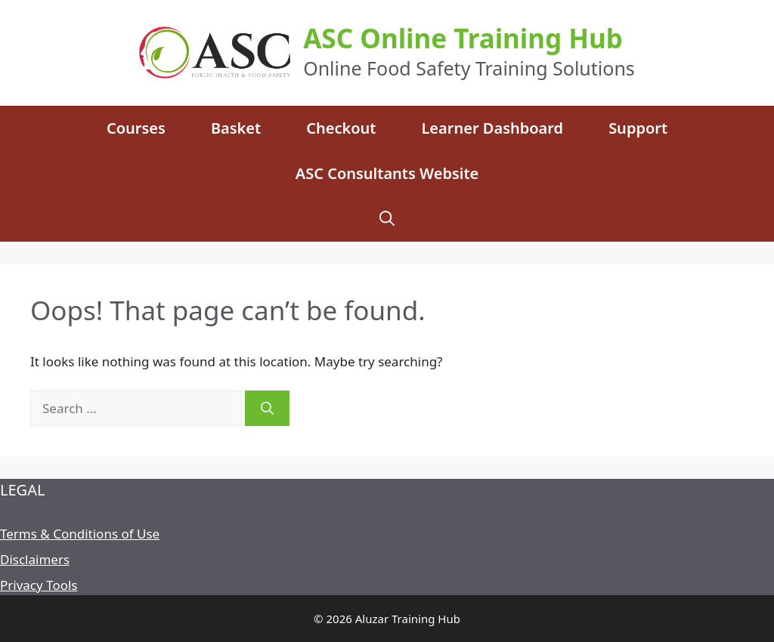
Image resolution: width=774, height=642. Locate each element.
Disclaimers (35, 559)
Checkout (341, 128)
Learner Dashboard (492, 128)
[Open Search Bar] (387, 219)
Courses (136, 128)
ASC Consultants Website (387, 173)
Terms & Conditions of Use (79, 533)
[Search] (267, 408)
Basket (236, 128)
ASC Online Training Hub (463, 38)
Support (637, 128)
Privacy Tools (38, 585)
